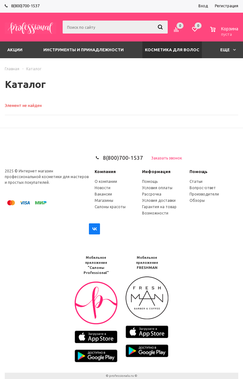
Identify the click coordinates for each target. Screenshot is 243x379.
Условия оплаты (157, 188)
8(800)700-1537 (25, 5)
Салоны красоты (110, 207)
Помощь (199, 171)
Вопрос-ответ (203, 188)
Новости (102, 188)
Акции (14, 49)
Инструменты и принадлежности (83, 49)
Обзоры (197, 200)
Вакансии (103, 194)
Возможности (155, 213)
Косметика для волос (172, 49)
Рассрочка (151, 194)
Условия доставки (159, 200)
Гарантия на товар (159, 207)
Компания (105, 171)
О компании (106, 181)
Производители (204, 194)
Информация (156, 171)
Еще (228, 49)
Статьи (196, 181)
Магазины (104, 200)
